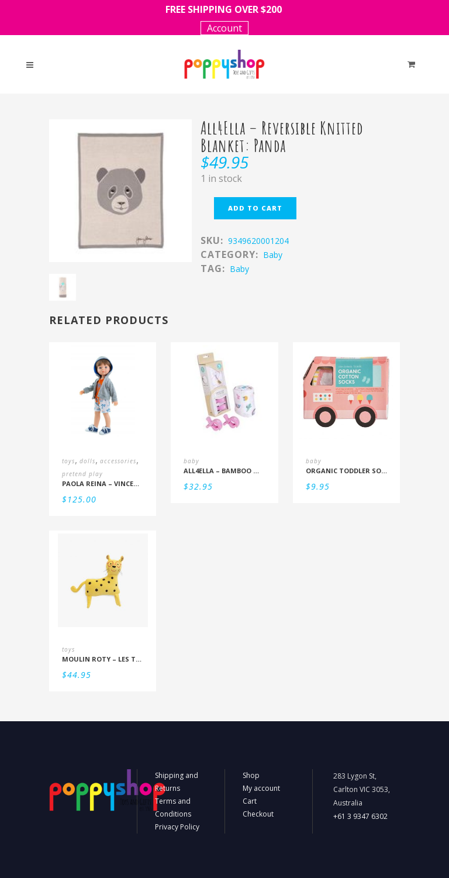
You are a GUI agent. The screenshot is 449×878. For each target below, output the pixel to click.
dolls (87, 461)
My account (261, 788)
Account (224, 28)
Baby (239, 268)
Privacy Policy (177, 827)
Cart (250, 801)
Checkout (258, 814)
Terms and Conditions (173, 807)
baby (272, 254)
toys (68, 461)
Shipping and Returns (176, 781)
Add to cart (255, 208)
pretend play (82, 474)
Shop (251, 775)
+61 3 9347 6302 (360, 816)
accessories (118, 461)
